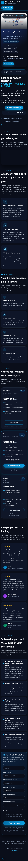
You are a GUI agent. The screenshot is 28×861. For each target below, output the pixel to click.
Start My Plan (7, 7)
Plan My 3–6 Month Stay (14, 107)
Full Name (6, 765)
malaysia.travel (14, 850)
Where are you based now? (10, 779)
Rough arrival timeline (9, 787)
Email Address (7, 772)
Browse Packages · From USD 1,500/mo (14, 113)
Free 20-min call (8, 63)
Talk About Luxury (14, 510)
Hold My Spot (14, 422)
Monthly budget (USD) (9, 794)
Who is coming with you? (9, 801)
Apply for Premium (14, 465)
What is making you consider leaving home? (13, 810)
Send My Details (14, 823)
